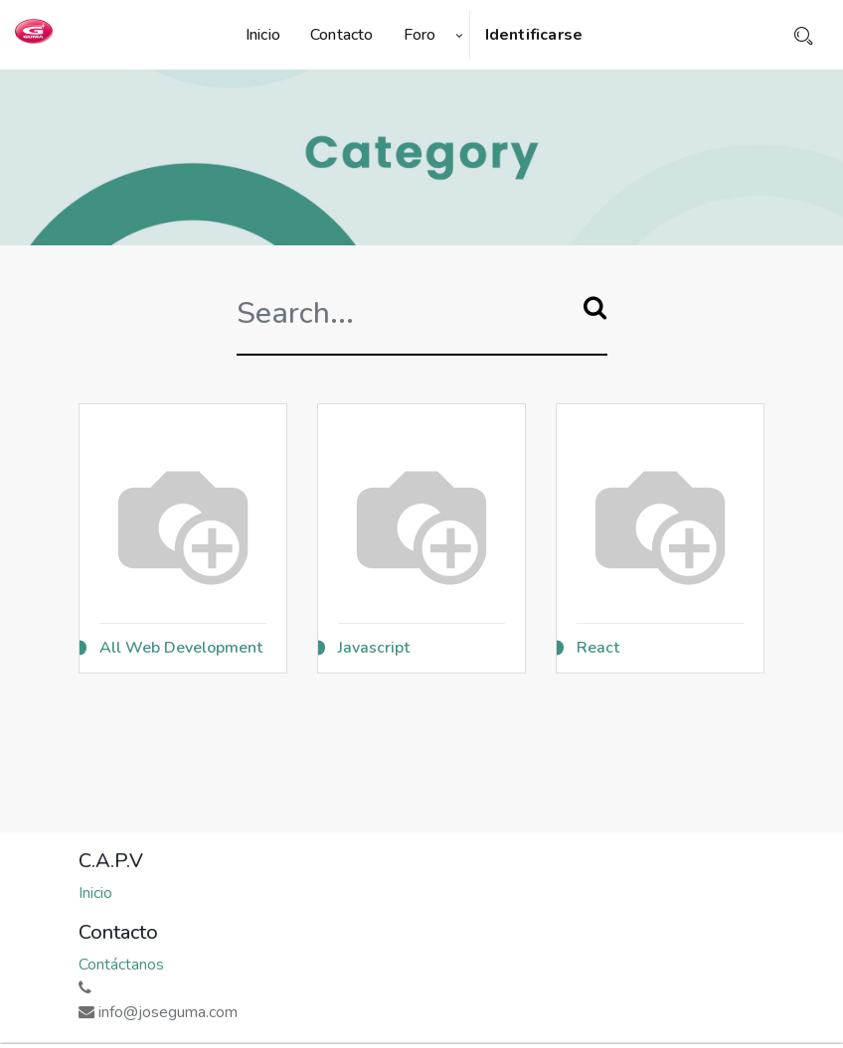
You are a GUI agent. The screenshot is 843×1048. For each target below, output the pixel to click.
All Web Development (180, 648)
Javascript (374, 648)
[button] (459, 35)
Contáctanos (121, 964)
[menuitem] (270, 35)
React (598, 648)
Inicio (95, 893)
